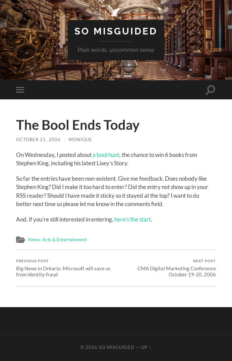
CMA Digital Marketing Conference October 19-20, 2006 (167, 268)
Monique (80, 139)
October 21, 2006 (38, 139)
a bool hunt (106, 154)
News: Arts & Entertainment (57, 239)
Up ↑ (146, 347)
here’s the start (132, 219)
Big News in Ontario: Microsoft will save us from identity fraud (65, 268)
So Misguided (116, 31)
